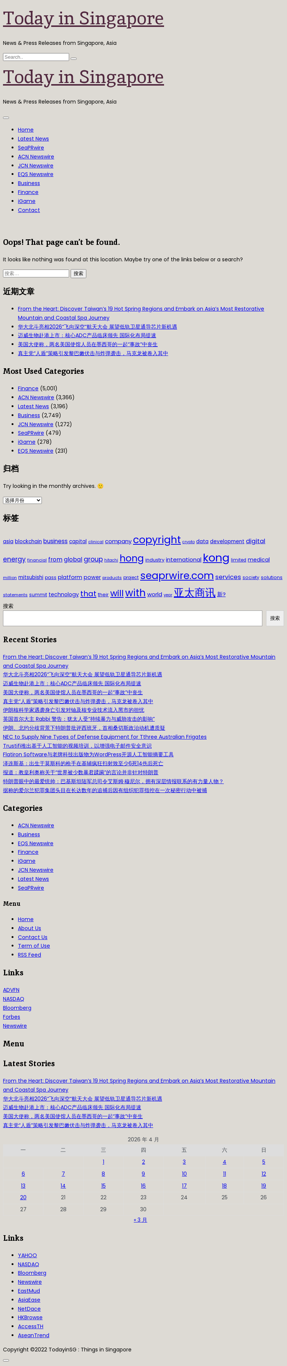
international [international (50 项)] (183, 559)
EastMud (29, 1291)
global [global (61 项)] (73, 559)
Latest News (33, 138)
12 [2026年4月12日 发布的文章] (264, 1174)
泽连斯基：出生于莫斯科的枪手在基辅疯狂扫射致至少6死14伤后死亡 (83, 763)
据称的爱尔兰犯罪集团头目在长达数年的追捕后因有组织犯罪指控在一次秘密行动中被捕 (105, 790)
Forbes (11, 1017)
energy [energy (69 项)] (14, 559)
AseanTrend (33, 1335)
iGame (27, 201)
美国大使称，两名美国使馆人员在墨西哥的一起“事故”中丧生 (88, 344)
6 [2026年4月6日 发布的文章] (23, 1174)
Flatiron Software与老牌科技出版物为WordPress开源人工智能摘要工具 (88, 754)
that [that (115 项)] (88, 593)
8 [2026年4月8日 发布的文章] (103, 1174)
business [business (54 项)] (55, 541)
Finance (28, 192)
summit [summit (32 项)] (38, 594)
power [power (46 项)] (92, 577)
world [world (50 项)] (154, 594)
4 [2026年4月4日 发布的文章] (224, 1162)
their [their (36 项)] (103, 594)
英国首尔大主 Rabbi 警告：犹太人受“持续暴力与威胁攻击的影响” (79, 719)
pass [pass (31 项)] (50, 578)
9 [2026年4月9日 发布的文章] (143, 1174)
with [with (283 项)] (135, 593)
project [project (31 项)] (131, 578)
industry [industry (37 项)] (154, 559)
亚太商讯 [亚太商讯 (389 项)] (195, 592)
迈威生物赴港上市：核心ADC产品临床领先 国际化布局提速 (87, 335)
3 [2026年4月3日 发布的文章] (184, 1162)
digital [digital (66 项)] (255, 541)
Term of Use (34, 946)
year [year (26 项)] (168, 595)
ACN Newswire (36, 156)
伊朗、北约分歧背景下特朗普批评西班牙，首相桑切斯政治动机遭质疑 (84, 728)
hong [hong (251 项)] (132, 558)
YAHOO (27, 1255)
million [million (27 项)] (10, 578)
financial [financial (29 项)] (37, 560)
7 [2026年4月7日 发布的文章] (63, 1174)
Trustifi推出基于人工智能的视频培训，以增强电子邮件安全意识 (77, 746)
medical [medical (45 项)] (259, 559)
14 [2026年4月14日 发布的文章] (63, 1186)
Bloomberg (17, 1008)
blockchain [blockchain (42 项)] (28, 541)
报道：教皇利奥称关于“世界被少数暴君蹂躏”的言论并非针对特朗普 (80, 772)
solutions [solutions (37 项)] (272, 577)
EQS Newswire (35, 174)
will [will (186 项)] (117, 593)
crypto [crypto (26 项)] (188, 542)
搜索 (8, 606)
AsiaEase (29, 1300)
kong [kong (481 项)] (216, 557)
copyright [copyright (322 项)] (157, 540)
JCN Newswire (35, 165)
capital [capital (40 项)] (78, 541)
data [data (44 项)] (202, 541)
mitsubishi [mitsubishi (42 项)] (30, 577)
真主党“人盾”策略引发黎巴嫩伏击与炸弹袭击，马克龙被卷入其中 (93, 353)
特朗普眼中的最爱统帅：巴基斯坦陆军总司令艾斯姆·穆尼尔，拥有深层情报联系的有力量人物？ (113, 781)
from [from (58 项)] (55, 559)
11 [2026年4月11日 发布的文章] (224, 1174)
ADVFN (11, 990)
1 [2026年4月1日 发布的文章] (103, 1162)
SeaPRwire (31, 147)
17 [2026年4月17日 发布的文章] (184, 1186)
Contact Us (32, 937)
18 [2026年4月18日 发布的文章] (224, 1186)
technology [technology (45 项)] (64, 594)
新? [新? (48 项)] (221, 594)
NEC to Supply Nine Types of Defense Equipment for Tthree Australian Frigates (105, 737)
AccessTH (30, 1326)
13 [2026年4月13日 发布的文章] (23, 1186)
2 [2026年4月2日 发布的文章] (143, 1162)
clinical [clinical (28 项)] (96, 542)
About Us (29, 928)
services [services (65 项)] (228, 577)
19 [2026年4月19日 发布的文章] (263, 1186)
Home (26, 129)
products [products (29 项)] (112, 578)
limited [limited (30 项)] (238, 560)
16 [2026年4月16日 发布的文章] (143, 1186)
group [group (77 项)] (93, 559)
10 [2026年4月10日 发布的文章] (184, 1174)
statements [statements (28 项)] (15, 595)
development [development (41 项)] (227, 541)
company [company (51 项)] (118, 541)
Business (29, 183)
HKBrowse (30, 1317)
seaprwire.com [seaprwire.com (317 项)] (177, 575)
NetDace (29, 1309)
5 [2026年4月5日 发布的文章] (263, 1162)
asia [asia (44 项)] (8, 541)
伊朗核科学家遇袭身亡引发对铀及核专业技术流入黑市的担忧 (73, 710)
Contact (29, 210)
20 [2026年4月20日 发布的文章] (23, 1197)
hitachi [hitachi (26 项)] (111, 560)
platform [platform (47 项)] (70, 577)
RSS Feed (29, 955)
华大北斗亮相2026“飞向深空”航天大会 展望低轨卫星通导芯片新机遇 (97, 326)
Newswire (15, 1026)
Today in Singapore (83, 18)
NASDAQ (13, 999)
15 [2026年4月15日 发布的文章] (103, 1186)
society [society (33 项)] (251, 577)
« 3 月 (140, 1220)
